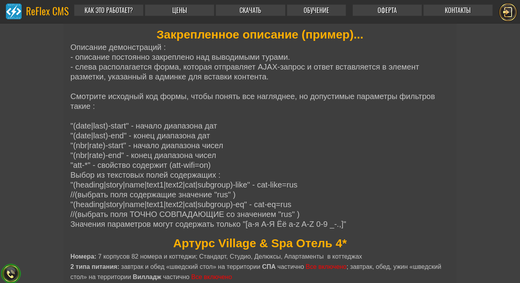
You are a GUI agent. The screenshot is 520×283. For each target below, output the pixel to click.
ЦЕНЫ (179, 10)
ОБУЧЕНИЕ (316, 10)
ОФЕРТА (387, 10)
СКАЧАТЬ (250, 10)
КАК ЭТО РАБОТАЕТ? (109, 10)
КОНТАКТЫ (458, 10)
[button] (318, 10)
